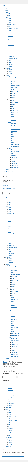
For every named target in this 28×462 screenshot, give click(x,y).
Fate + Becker (14, 102)
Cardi (9, 20)
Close (3, 5)
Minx (12, 134)
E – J (9, 99)
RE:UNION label (15, 146)
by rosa (13, 93)
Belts (9, 47)
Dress (9, 22)
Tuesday (13, 161)
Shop (6, 12)
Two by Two (14, 163)
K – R (9, 122)
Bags (9, 43)
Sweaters (10, 36)
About (6, 10)
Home (6, 8)
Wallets (10, 66)
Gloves (10, 52)
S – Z (9, 148)
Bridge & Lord (14, 91)
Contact (7, 169)
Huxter (12, 116)
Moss (12, 140)
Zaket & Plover (14, 165)
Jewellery (7, 68)
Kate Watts (14, 123)
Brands (7, 75)
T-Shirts (10, 38)
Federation (13, 104)
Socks (9, 62)
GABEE (13, 106)
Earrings (10, 71)
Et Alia (12, 100)
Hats (9, 54)
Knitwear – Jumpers (13, 28)
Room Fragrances (12, 58)
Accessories (8, 41)
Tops (9, 40)
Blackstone (14, 87)
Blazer (9, 18)
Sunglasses (11, 64)
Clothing (7, 17)
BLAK (12, 89)
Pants (9, 30)
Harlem (13, 108)
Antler (12, 79)
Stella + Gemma (15, 151)
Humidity (13, 114)
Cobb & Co (13, 95)
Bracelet (10, 69)
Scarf (9, 60)
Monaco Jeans (14, 138)
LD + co (13, 127)
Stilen (12, 153)
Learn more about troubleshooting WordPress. (13, 456)
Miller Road (14, 131)
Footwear (10, 50)
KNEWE (13, 125)
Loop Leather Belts (15, 129)
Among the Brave (15, 77)
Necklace (10, 73)
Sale (9, 15)
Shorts (9, 32)
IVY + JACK (14, 118)
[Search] (17, 377)
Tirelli (12, 159)
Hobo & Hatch (14, 110)
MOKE (12, 136)
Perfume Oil (11, 56)
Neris (12, 142)
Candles (10, 49)
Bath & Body (11, 45)
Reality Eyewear (15, 144)
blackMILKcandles (15, 85)
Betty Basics (14, 81)
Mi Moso (13, 133)
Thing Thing (14, 157)
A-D (9, 76)
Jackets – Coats (12, 24)
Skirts (9, 34)
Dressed (13, 97)
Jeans (9, 26)
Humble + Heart (15, 112)
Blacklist (13, 83)
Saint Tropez (14, 149)
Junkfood (13, 120)
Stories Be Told (14, 155)
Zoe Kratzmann (15, 167)
